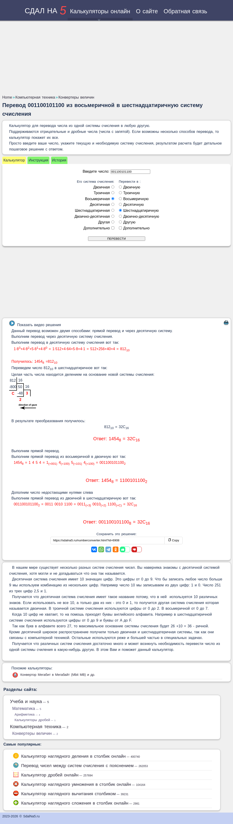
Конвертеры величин (35, 733)
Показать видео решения (35, 323)
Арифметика (27, 714)
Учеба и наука (29, 701)
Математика (26, 708)
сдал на (45, 11)
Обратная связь (185, 11)
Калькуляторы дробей (34, 720)
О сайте (147, 11)
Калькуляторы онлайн (100, 14)
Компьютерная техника (39, 726)
